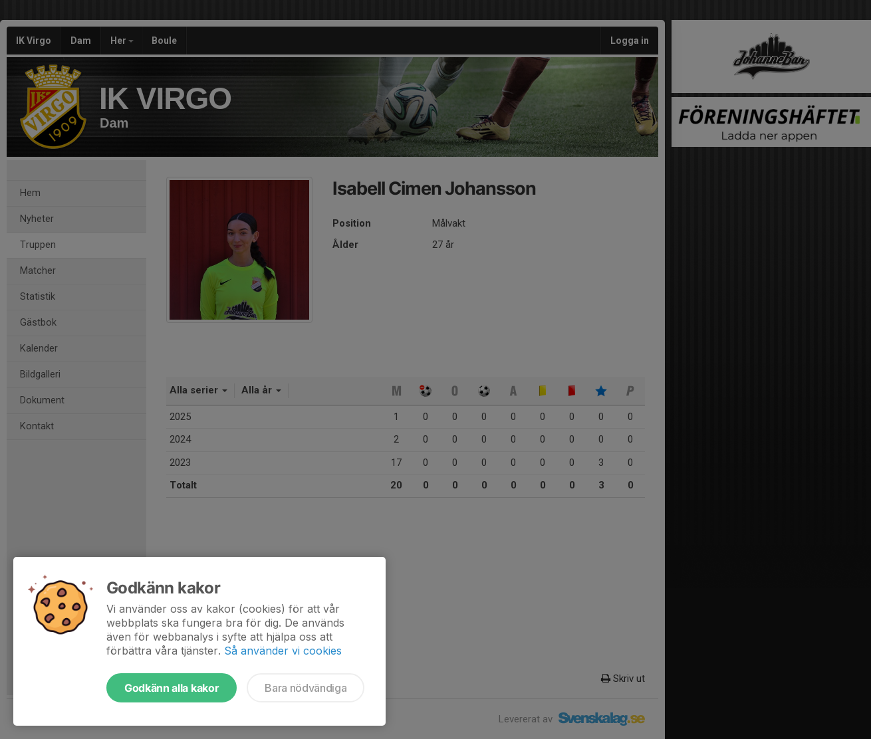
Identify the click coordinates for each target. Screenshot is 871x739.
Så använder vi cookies (283, 650)
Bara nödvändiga (305, 687)
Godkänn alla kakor (171, 687)
